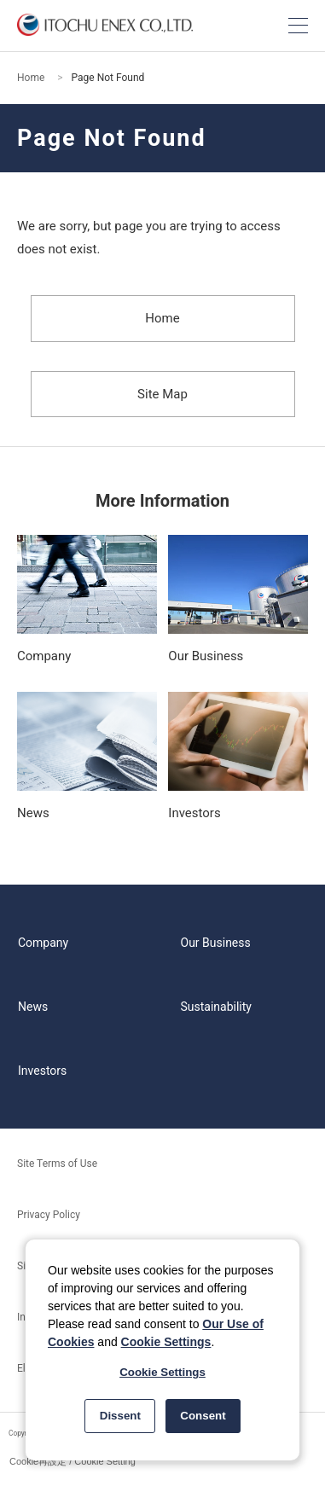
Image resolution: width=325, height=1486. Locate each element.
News (33, 1006)
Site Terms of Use (57, 1164)
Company (43, 942)
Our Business (216, 942)
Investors (42, 1070)
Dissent (120, 1415)
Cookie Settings (166, 1342)
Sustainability (216, 1006)
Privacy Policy (48, 1215)
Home (30, 78)
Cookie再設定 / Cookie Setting (72, 1461)
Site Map (162, 394)
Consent (202, 1415)
